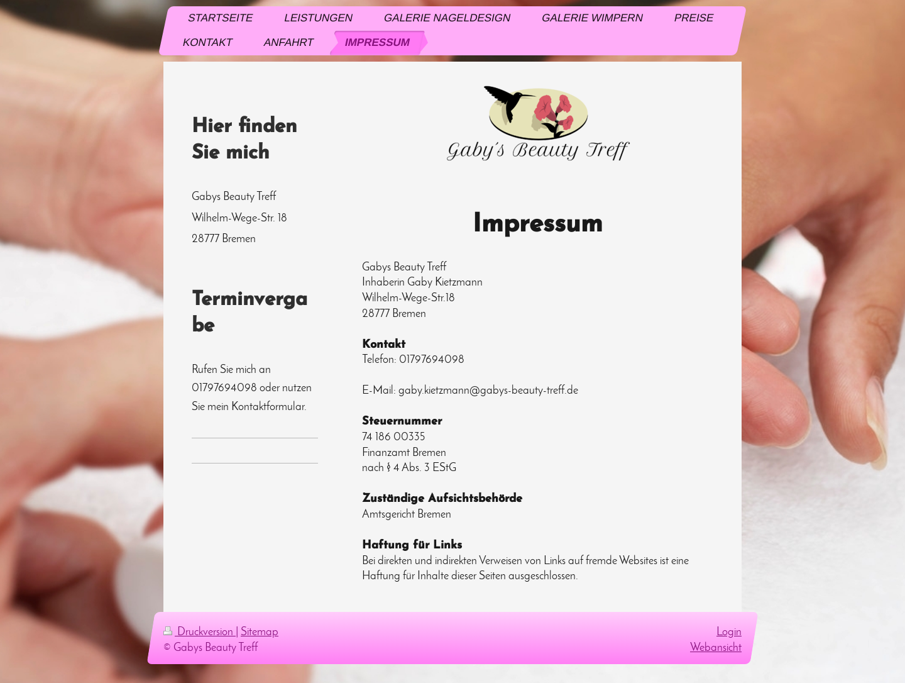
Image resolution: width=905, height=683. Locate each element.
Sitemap (259, 632)
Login (729, 632)
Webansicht (716, 648)
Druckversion (199, 632)
